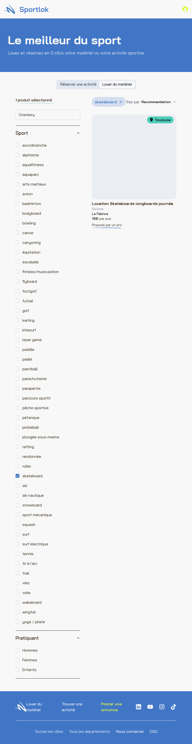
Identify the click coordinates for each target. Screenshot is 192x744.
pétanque (30, 417)
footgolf (29, 291)
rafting (28, 446)
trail (25, 573)
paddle (28, 349)
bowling (29, 223)
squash (28, 524)
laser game (32, 339)
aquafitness (33, 164)
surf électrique (35, 543)
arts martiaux (34, 184)
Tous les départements (89, 731)
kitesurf (29, 330)
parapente (31, 388)
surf (25, 534)
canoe (27, 232)
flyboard (29, 281)
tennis (28, 553)
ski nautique (33, 495)
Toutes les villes (49, 731)
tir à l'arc (29, 563)
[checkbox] (17, 145)
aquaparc (30, 174)
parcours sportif (36, 398)
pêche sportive (35, 407)
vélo (26, 582)
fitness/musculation (40, 271)
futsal (27, 300)
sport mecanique (37, 514)
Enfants (29, 669)
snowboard (32, 505)
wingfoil (29, 612)
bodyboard (31, 213)
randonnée (31, 456)
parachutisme (34, 378)
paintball (30, 368)
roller (26, 466)
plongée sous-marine (40, 436)
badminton (31, 203)
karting (28, 320)
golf (25, 310)
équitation (31, 252)
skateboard (32, 475)
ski (24, 485)
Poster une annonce (111, 706)
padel (27, 359)
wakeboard (32, 602)
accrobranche (34, 145)
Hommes (30, 650)
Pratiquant (48, 638)
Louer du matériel (34, 706)
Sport (48, 133)
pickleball (30, 427)
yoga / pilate (33, 621)
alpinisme (30, 154)
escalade (30, 261)
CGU (153, 731)
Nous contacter (130, 731)
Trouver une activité (72, 706)
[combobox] (48, 115)
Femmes (29, 659)
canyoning (31, 242)
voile (26, 592)
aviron (27, 193)
